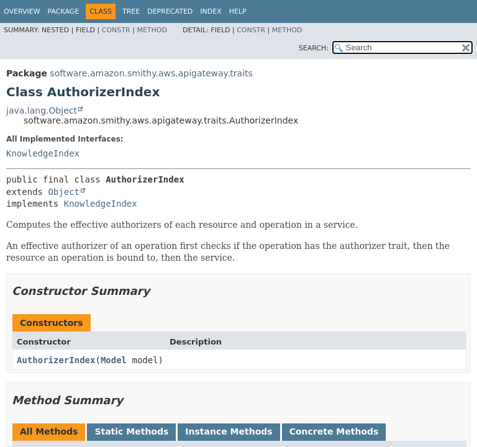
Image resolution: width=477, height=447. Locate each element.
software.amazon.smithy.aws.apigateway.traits (151, 73)
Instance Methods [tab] (228, 431)
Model (114, 360)
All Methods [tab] (49, 431)
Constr (116, 30)
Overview (22, 11)
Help (238, 11)
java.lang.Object (41, 110)
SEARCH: (314, 48)
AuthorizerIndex (56, 360)
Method (152, 30)
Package (64, 11)
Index (210, 11)
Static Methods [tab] (131, 431)
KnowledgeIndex (43, 153)
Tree (131, 11)
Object (64, 192)
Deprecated (170, 11)
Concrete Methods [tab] (334, 431)
